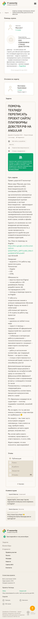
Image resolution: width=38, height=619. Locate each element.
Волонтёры (6, 546)
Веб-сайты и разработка (18, 141)
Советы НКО (9, 564)
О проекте (6, 549)
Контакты (9, 568)
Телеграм (7, 600)
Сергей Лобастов (13, 494)
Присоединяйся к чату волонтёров (17, 537)
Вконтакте (25, 600)
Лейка (4, 591)
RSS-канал (8, 604)
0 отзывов (18, 30)
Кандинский (22, 591)
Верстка (11, 144)
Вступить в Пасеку (14, 169)
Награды (8, 558)
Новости (8, 561)
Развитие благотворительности (20, 147)
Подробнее (22, 66)
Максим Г (19, 28)
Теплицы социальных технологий (11, 613)
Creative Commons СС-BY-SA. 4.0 (11, 616)
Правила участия (11, 552)
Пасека (8, 555)
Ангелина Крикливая (22, 87)
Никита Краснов (13, 509)
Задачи (7, 12)
